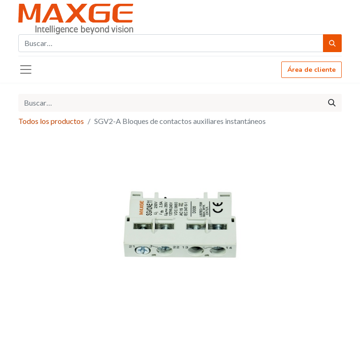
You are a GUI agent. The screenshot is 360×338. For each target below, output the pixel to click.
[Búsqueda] (332, 43)
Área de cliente (311, 69)
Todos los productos (51, 120)
